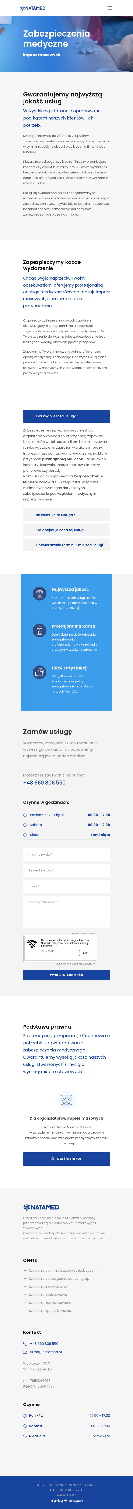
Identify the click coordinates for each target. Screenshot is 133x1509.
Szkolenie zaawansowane (50, 1302)
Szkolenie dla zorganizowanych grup (59, 1278)
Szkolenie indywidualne (48, 1286)
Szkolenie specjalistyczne (50, 1310)
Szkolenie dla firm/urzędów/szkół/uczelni (63, 1270)
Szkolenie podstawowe (48, 1294)
